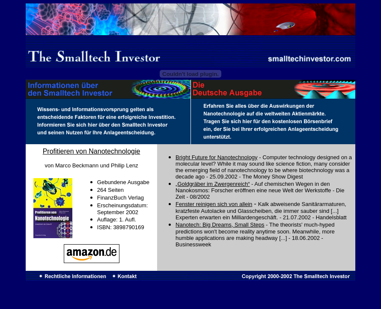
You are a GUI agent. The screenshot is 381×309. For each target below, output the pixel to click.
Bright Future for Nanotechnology (217, 157)
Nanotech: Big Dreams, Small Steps (220, 224)
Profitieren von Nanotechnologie (91, 151)
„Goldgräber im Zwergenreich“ (213, 184)
